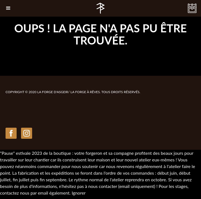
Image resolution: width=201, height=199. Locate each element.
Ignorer (79, 192)
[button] (8, 8)
